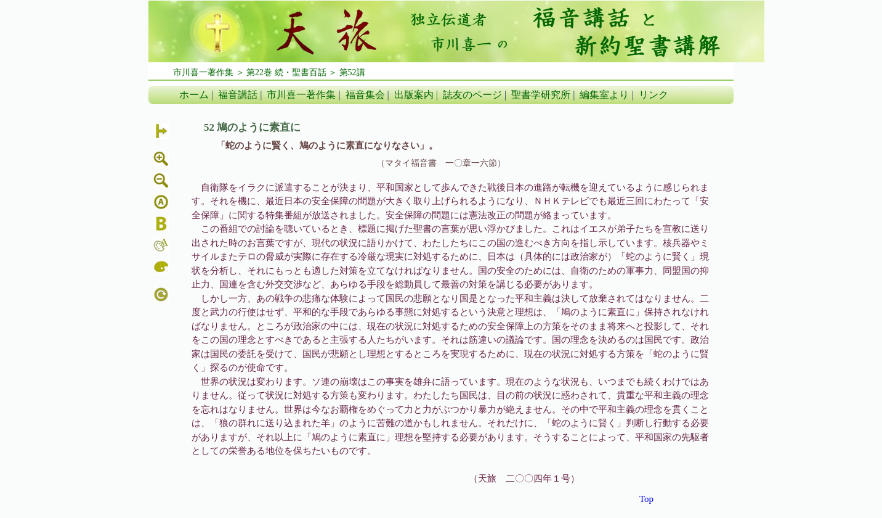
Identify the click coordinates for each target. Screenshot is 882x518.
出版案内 (414, 94)
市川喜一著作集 (301, 94)
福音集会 (365, 94)
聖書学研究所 (540, 94)
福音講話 (237, 94)
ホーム (194, 94)
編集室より (604, 94)
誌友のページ (472, 94)
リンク (653, 94)
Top (646, 499)
